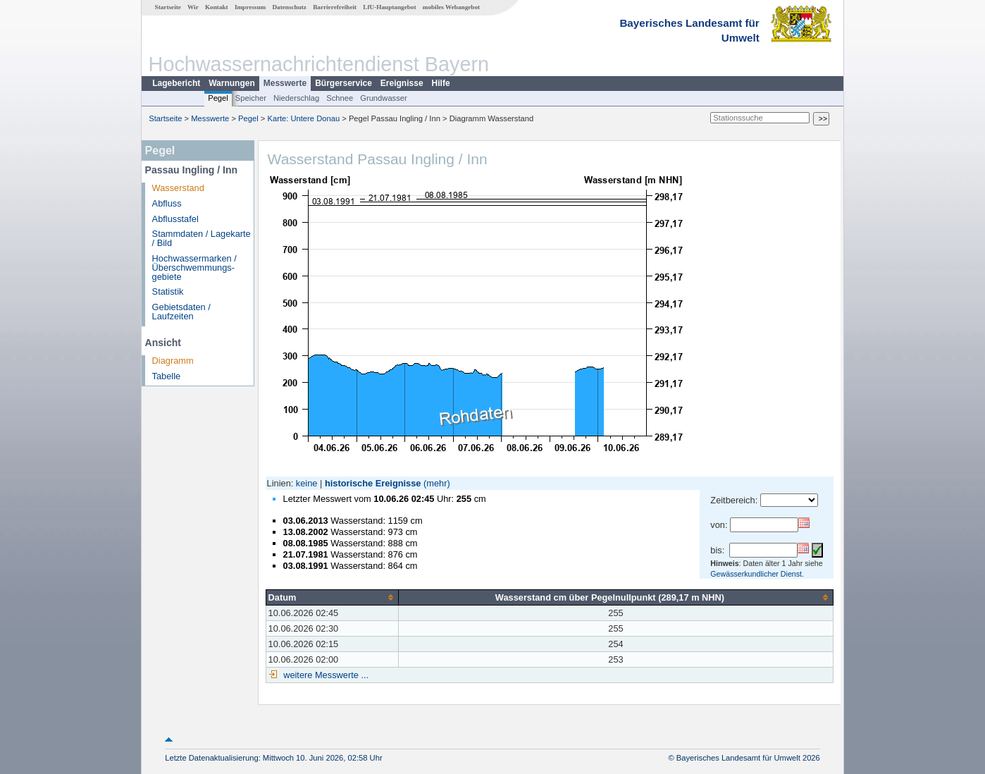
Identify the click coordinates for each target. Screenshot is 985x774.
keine (307, 483)
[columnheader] (332, 597)
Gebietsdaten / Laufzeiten (181, 311)
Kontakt (216, 7)
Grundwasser (383, 98)
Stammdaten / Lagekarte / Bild (201, 238)
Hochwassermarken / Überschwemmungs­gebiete (194, 267)
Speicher (250, 98)
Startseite (168, 7)
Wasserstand (178, 188)
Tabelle (166, 376)
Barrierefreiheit (335, 7)
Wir (193, 7)
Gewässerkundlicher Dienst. (757, 574)
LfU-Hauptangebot (389, 7)
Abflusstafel (175, 219)
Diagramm (173, 360)
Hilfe (441, 83)
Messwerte (285, 83)
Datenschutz (289, 7)
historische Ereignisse (373, 483)
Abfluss (167, 203)
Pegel (218, 98)
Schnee (339, 98)
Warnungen (232, 83)
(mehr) (436, 483)
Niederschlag (296, 98)
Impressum (250, 7)
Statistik (168, 291)
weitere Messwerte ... (324, 675)
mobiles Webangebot (451, 7)
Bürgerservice (343, 83)
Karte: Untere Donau (304, 118)
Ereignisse (401, 83)
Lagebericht (176, 83)
